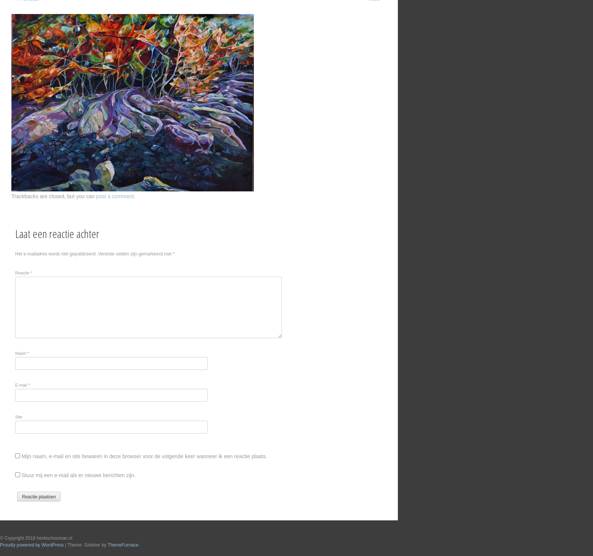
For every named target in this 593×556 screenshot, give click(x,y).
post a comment (115, 196)
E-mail (22, 385)
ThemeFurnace (123, 545)
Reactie (23, 273)
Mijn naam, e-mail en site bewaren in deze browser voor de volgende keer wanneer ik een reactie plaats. (144, 456)
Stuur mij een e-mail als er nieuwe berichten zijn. (79, 475)
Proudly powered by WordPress (32, 545)
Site (18, 417)
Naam (22, 353)
